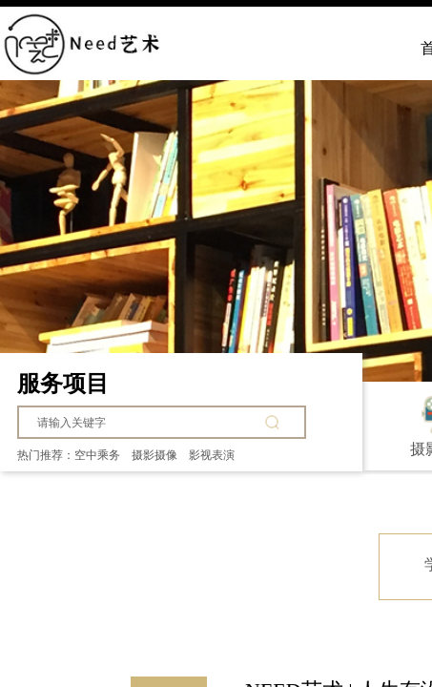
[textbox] (147, 422)
